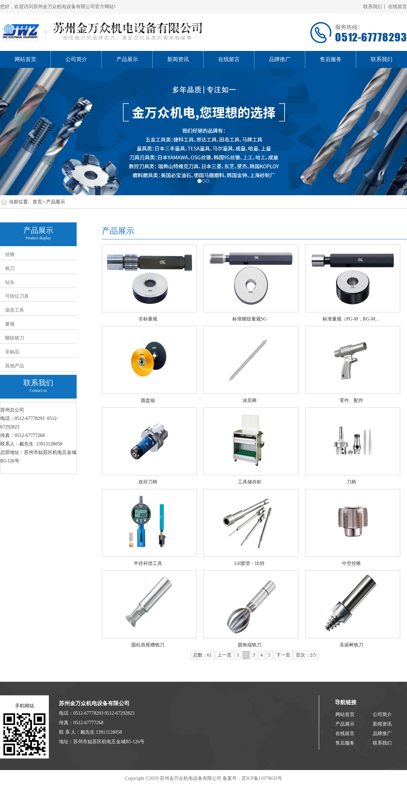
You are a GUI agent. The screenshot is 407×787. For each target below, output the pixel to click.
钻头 (10, 282)
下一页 (283, 655)
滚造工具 (14, 310)
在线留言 (397, 6)
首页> (39, 201)
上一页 (224, 655)
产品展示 (127, 59)
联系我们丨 (375, 6)
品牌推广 (280, 59)
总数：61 (202, 655)
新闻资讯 (178, 59)
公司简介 (76, 59)
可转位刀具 (17, 296)
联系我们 (381, 59)
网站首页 (25, 59)
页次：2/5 (306, 655)
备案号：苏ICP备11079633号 (252, 778)
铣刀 (10, 268)
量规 (10, 324)
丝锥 (10, 254)
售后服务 (331, 59)
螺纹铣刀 (14, 338)
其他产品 (14, 365)
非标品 (12, 351)
